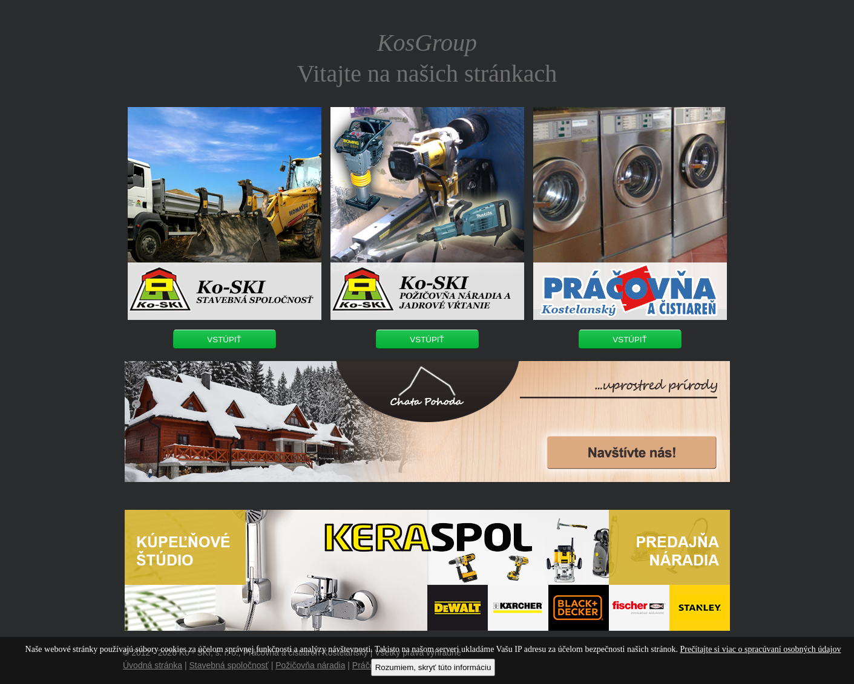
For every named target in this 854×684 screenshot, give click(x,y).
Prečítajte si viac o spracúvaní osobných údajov (760, 649)
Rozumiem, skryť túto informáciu (433, 667)
